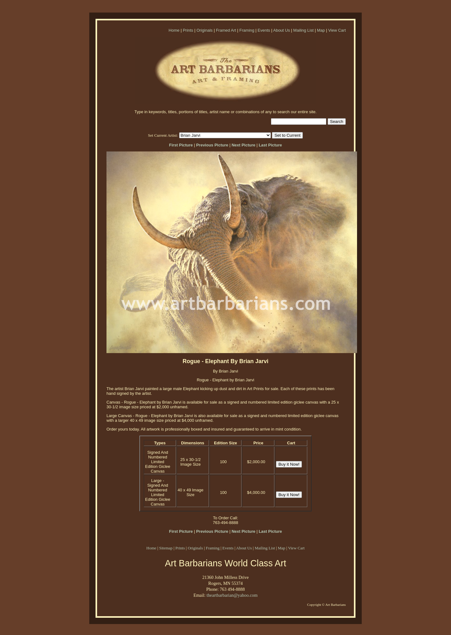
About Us (281, 30)
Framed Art (226, 30)
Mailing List (303, 30)
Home (173, 30)
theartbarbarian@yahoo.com (231, 595)
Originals (204, 30)
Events (264, 30)
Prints (188, 30)
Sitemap (166, 548)
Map (321, 30)
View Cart (337, 30)
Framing (246, 30)
